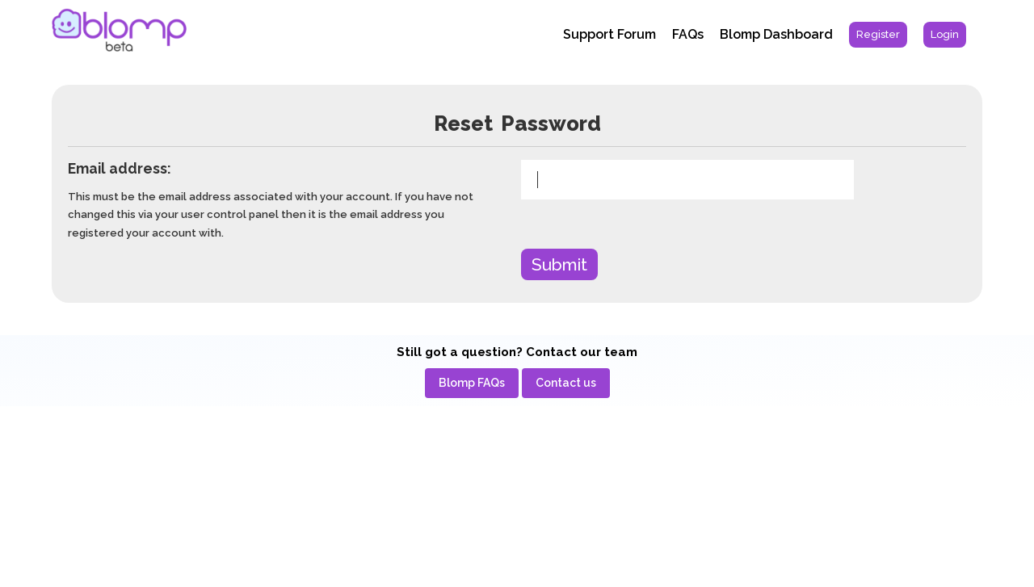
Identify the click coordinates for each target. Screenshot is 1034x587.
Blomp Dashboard (776, 34)
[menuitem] (878, 35)
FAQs (688, 34)
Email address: (119, 168)
